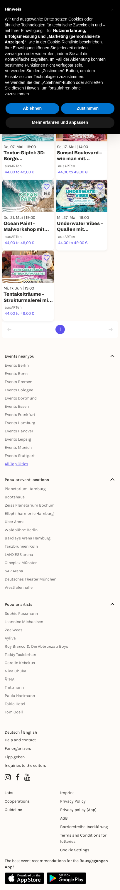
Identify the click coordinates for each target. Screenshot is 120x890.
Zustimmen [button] (88, 108)
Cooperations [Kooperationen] (17, 801)
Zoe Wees (13, 629)
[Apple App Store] (24, 878)
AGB (64, 818)
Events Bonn (16, 373)
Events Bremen (18, 381)
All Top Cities (16, 463)
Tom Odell (14, 712)
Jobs (9, 792)
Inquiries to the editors (25, 765)
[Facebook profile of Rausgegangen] (18, 777)
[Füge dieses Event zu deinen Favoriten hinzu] (47, 190)
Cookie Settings (74, 849)
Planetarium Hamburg (25, 488)
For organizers (18, 748)
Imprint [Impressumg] (67, 792)
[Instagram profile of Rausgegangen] (8, 777)
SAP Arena (14, 570)
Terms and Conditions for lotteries (83, 838)
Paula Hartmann (20, 695)
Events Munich (18, 447)
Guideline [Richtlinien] (13, 809)
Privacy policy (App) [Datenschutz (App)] (78, 809)
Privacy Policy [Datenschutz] (73, 801)
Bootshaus (15, 497)
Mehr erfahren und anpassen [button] (60, 122)
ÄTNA (9, 679)
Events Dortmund (21, 398)
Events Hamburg (20, 422)
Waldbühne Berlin (21, 529)
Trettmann (14, 687)
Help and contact (20, 739)
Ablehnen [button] (32, 108)
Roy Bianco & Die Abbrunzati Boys (36, 646)
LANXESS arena (19, 554)
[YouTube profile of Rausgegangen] (27, 777)
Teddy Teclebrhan (20, 654)
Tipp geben (15, 756)
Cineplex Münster (21, 562)
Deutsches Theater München (30, 579)
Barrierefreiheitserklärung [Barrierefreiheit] (84, 826)
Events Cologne (19, 390)
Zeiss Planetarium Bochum (30, 505)
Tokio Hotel (15, 703)
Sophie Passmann (21, 613)
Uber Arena (15, 521)
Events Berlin (17, 365)
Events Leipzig (18, 439)
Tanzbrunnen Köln (21, 546)
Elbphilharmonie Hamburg (29, 513)
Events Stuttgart (20, 455)
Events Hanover (19, 431)
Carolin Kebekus (20, 662)
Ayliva (10, 638)
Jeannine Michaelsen (24, 621)
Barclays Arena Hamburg (27, 538)
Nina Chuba (15, 671)
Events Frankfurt (20, 414)
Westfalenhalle (19, 587)
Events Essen (17, 406)
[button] (112, 9)
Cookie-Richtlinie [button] (62, 42)
